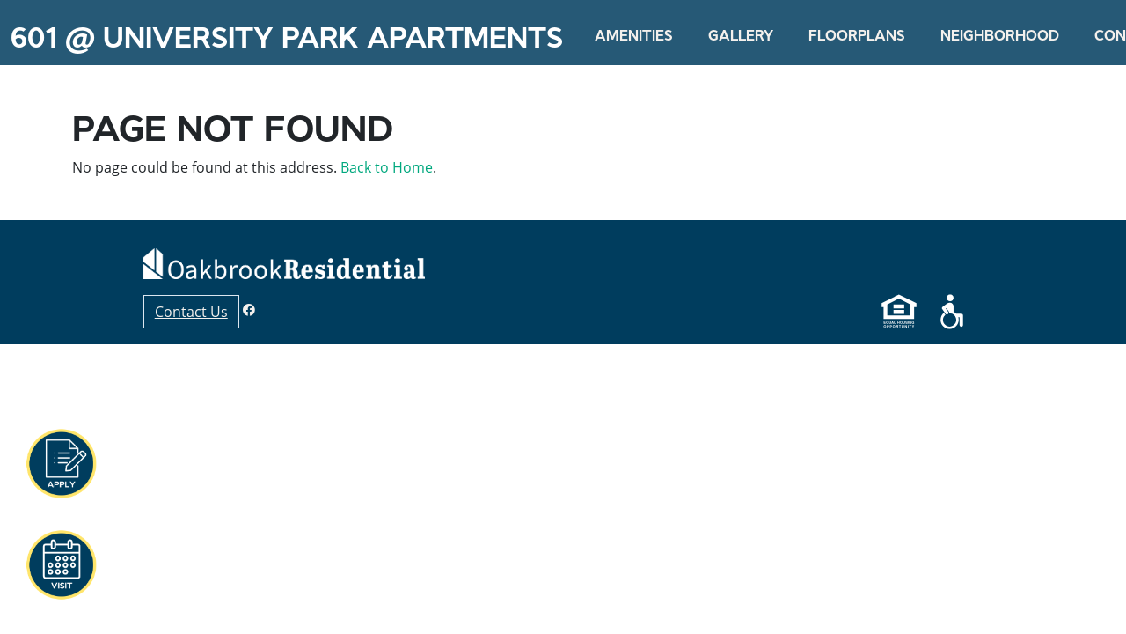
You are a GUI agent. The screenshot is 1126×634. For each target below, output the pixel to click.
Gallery (740, 35)
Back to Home (386, 167)
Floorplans (856, 35)
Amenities (634, 35)
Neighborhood (999, 35)
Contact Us (191, 311)
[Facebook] (249, 309)
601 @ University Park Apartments (287, 38)
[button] (60, 464)
